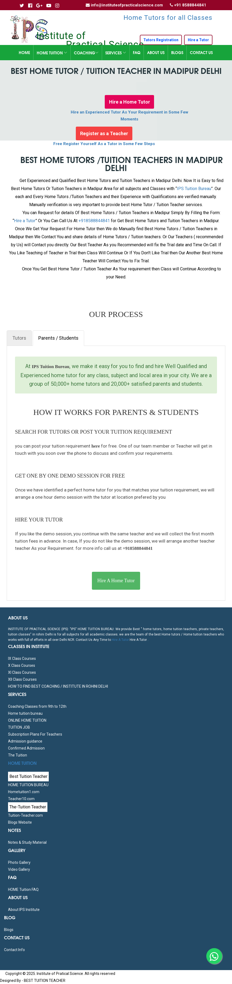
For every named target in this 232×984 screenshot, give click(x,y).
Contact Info (14, 950)
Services (115, 53)
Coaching (86, 53)
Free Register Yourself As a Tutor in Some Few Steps (104, 146)
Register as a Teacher (104, 135)
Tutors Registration (160, 40)
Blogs (177, 53)
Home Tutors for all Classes (167, 17)
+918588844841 (94, 221)
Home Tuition (52, 53)
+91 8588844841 (190, 5)
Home (24, 53)
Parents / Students (58, 338)
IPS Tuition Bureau (194, 189)
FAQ (136, 53)
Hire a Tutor (197, 40)
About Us (155, 53)
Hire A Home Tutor (116, 581)
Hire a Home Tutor (129, 103)
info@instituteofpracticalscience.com (127, 5)
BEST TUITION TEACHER (44, 981)
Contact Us (201, 53)
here (95, 446)
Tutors (19, 338)
